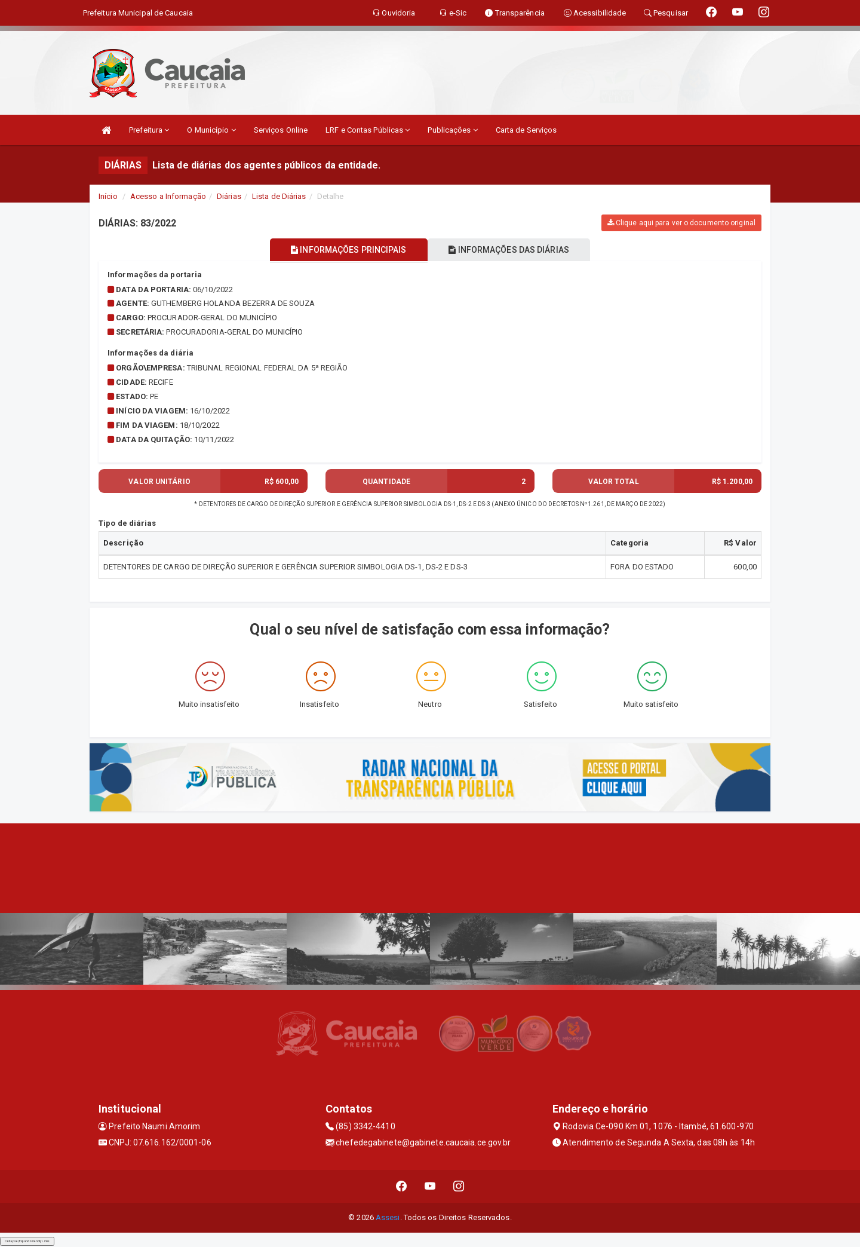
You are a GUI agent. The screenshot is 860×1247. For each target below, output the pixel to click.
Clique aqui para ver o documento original (681, 223)
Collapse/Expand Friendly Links (27, 1241)
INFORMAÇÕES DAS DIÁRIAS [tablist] (513, 250)
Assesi (388, 1217)
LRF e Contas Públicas (367, 129)
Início (108, 196)
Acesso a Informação (168, 196)
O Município (211, 129)
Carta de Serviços (526, 129)
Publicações (452, 129)
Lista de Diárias (279, 196)
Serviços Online (281, 129)
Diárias (229, 196)
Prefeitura (149, 129)
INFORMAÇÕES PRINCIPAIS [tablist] (345, 250)
